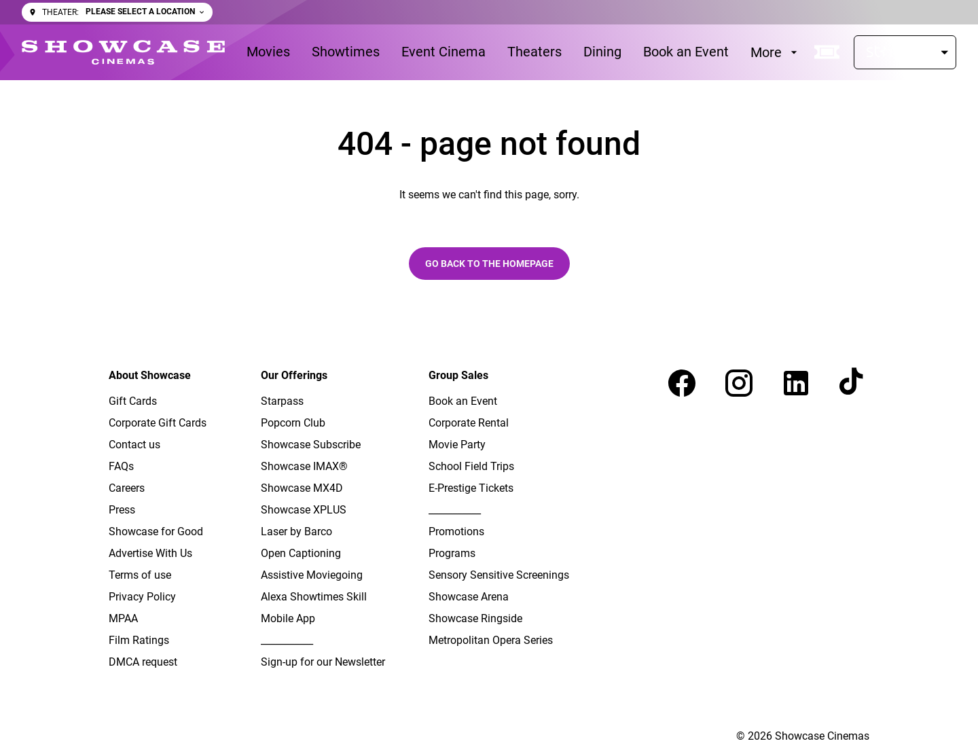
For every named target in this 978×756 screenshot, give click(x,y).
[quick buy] (827, 52)
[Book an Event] (686, 52)
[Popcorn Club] (293, 423)
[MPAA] (123, 619)
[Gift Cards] (133, 401)
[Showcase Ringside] (475, 619)
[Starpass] (905, 52)
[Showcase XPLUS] (303, 510)
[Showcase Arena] (469, 597)
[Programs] (452, 553)
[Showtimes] (346, 52)
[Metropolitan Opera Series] (491, 640)
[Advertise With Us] (150, 553)
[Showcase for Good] (156, 532)
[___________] (287, 640)
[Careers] (127, 488)
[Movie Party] (457, 445)
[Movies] (268, 52)
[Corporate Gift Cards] (157, 423)
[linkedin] (796, 383)
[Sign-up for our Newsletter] (323, 662)
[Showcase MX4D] (302, 488)
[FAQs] (121, 467)
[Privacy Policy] (142, 597)
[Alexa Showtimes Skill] (314, 597)
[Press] (122, 510)
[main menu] (524, 52)
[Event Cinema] (443, 52)
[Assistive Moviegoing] (312, 575)
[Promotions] (456, 532)
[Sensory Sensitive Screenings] (499, 575)
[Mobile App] (288, 619)
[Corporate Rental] (469, 423)
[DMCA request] (143, 662)
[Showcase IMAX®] (304, 467)
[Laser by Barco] (296, 532)
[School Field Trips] (471, 467)
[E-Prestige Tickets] (471, 488)
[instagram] (739, 383)
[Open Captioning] (301, 553)
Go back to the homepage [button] (489, 263)
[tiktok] (853, 383)
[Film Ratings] (139, 640)
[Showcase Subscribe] (311, 445)
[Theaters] (534, 52)
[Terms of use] (140, 575)
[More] (775, 52)
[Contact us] (134, 445)
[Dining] (602, 52)
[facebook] (682, 383)
